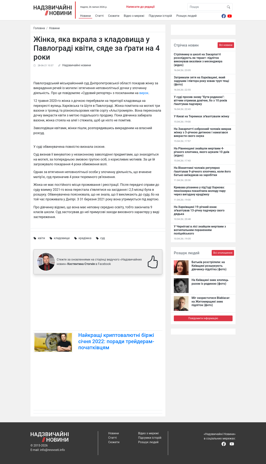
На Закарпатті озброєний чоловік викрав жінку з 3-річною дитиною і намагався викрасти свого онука (202, 132)
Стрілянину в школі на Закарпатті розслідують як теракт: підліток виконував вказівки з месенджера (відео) (198, 60)
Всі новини (225, 45)
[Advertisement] (97, 303)
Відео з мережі (134, 16)
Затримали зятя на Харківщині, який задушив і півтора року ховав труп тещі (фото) (201, 81)
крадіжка (85, 238)
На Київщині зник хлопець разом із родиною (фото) (210, 281)
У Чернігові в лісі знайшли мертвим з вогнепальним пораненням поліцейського (200, 230)
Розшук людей (186, 16)
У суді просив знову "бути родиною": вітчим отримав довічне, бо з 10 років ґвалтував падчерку (200, 100)
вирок (144, 93)
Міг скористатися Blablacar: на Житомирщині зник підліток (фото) (211, 301)
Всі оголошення (222, 252)
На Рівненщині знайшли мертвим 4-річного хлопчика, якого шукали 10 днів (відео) (201, 152)
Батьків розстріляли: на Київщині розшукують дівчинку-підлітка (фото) (209, 265)
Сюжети (113, 16)
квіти (41, 238)
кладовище (62, 238)
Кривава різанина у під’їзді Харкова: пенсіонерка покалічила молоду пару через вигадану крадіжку (200, 191)
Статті (99, 16)
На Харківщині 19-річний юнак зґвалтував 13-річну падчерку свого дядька (199, 210)
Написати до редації (140, 6)
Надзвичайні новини (76, 65)
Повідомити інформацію (203, 318)
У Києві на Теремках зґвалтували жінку (201, 116)
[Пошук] (206, 6)
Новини (85, 16)
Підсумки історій (160, 16)
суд (102, 238)
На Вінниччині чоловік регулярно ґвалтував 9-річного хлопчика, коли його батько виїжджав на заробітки (202, 171)
